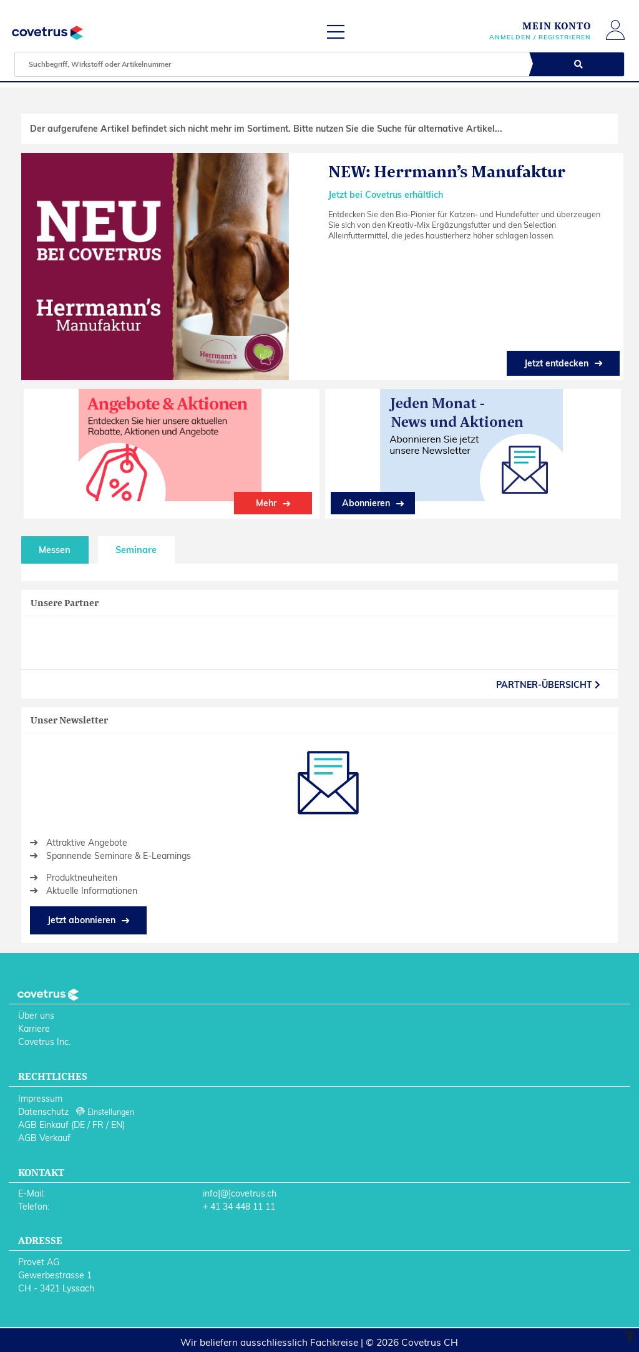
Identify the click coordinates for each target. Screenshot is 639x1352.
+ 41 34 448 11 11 (239, 1206)
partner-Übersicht (548, 684)
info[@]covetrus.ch (239, 1193)
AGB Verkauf (44, 1138)
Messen (55, 550)
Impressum (40, 1098)
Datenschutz (43, 1111)
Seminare (136, 550)
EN (116, 1124)
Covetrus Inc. (44, 1041)
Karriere (34, 1028)
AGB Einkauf (43, 1124)
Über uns (36, 1015)
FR (98, 1124)
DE (79, 1124)
